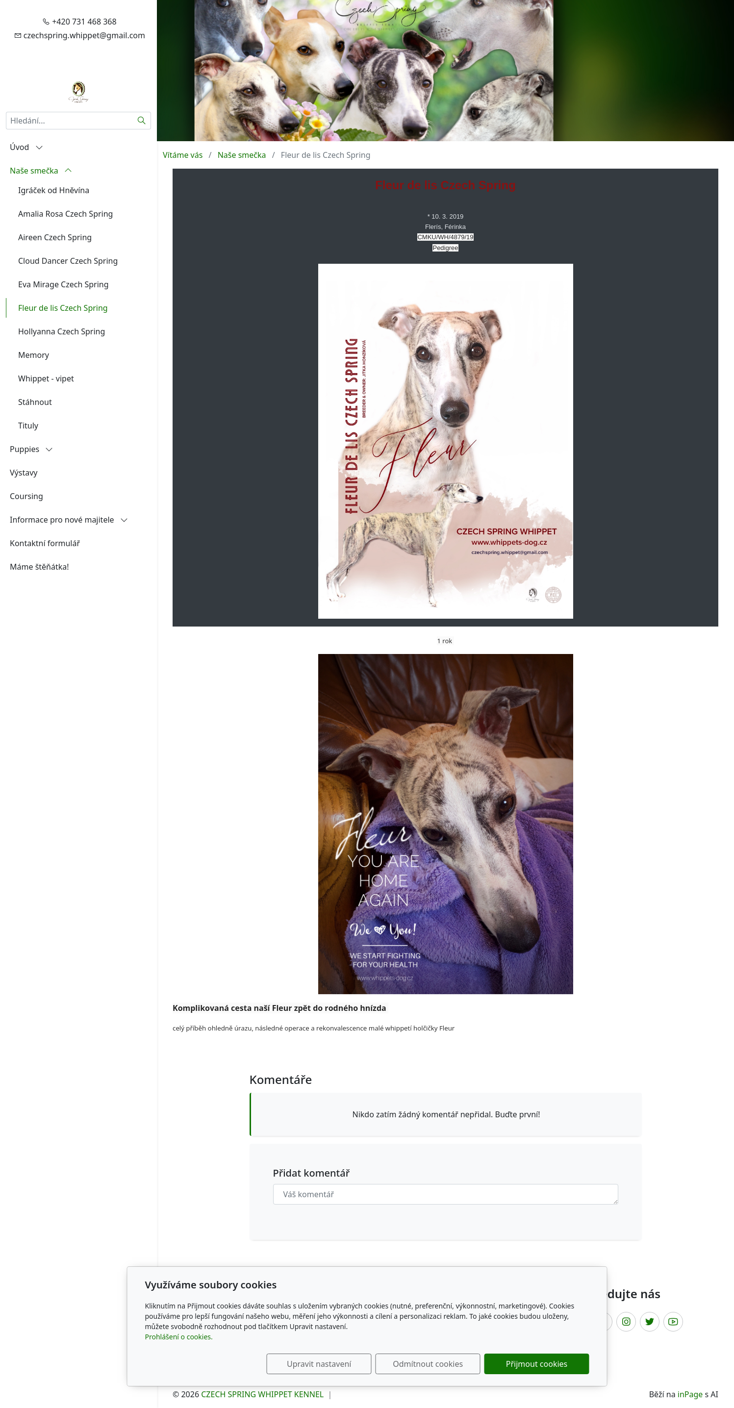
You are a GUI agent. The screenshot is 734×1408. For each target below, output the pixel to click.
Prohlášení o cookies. (179, 1336)
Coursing (26, 496)
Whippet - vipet (46, 378)
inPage (690, 1394)
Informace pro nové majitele (69, 519)
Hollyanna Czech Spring (61, 331)
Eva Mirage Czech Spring (63, 284)
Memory (33, 355)
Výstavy (23, 472)
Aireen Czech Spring (55, 237)
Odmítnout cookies (444, 1363)
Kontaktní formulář (45, 543)
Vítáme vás (182, 155)
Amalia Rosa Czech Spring (65, 213)
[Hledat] (142, 120)
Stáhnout (35, 402)
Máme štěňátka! (39, 566)
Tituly (28, 425)
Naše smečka (41, 170)
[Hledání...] (69, 120)
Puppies (31, 449)
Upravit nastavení (346, 1363)
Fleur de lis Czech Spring (63, 307)
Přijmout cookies (542, 1363)
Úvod (26, 147)
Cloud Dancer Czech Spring (68, 260)
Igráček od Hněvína (53, 190)
